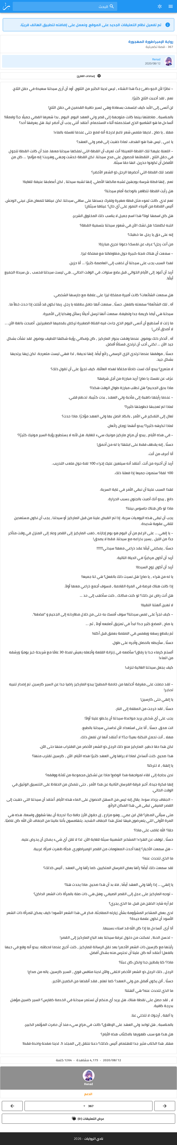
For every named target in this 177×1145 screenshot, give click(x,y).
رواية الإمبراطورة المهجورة (150, 41)
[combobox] (65, 6)
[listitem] (88, 61)
